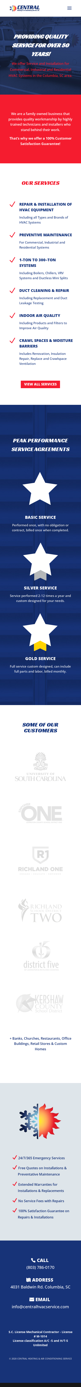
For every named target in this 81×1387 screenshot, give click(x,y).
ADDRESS (42, 1280)
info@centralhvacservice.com (40, 1306)
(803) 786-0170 (40, 1267)
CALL (43, 1260)
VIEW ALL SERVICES (40, 384)
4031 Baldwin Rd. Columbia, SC (40, 1287)
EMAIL (42, 1299)
